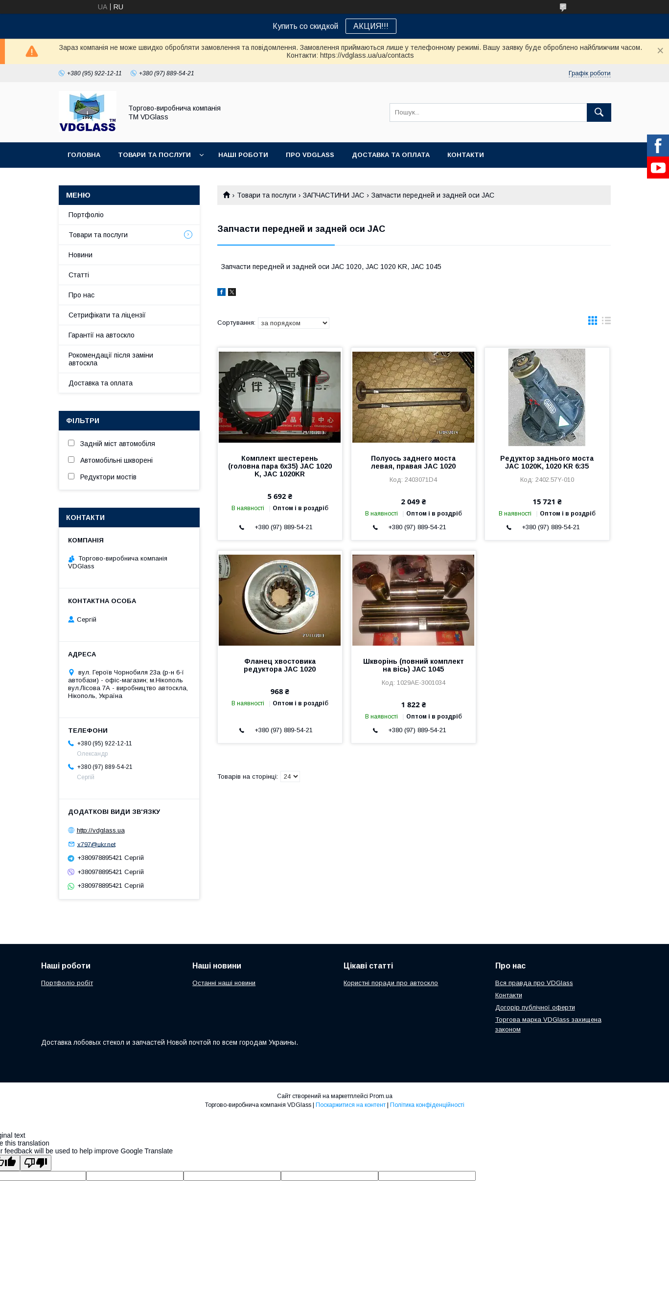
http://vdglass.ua (101, 830)
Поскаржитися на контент (351, 1105)
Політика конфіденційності (427, 1105)
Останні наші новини (223, 983)
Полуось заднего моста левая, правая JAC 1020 (413, 462)
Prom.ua (380, 1096)
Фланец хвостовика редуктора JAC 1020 (280, 665)
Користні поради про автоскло (391, 983)
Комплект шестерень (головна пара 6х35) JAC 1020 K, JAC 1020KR (280, 466)
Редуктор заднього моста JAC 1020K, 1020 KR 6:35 (547, 462)
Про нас (81, 295)
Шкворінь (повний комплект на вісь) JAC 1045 (413, 665)
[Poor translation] (35, 1163)
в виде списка (606, 323)
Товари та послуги (154, 154)
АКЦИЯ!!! (371, 26)
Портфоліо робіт (67, 983)
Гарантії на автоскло (102, 335)
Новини (80, 255)
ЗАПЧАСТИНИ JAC (333, 195)
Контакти (465, 154)
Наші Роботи (243, 154)
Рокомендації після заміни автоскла (111, 359)
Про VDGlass (310, 154)
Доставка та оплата (391, 154)
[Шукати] (599, 112)
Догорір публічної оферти (535, 1007)
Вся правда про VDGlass (534, 983)
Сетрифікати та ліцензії (107, 315)
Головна (84, 154)
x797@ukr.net (96, 844)
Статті (79, 275)
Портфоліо (86, 215)
